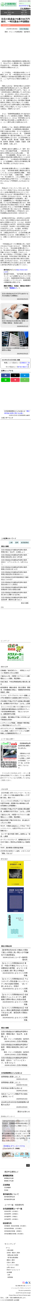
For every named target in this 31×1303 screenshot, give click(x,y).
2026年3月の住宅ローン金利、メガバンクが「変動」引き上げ (15, 852)
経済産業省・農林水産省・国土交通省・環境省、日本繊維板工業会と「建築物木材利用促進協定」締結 (15, 689)
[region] (15, 45)
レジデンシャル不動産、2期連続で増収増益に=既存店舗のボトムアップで (15, 724)
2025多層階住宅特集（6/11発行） (14, 1233)
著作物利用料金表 (9, 1196)
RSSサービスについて (13, 1270)
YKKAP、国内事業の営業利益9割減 (11, 847)
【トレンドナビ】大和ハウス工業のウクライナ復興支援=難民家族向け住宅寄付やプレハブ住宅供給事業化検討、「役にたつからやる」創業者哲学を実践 (15, 710)
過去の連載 (24, 603)
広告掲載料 (7, 1187)
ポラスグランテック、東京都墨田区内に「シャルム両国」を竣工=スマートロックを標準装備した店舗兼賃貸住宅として (15, 730)
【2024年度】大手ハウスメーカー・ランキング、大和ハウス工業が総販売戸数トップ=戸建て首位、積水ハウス (15, 795)
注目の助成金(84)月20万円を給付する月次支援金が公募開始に (15, 295)
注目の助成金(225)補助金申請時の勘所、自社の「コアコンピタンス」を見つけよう (14, 562)
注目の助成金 (24, 29)
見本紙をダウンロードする (14, 1146)
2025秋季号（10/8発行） (11, 1214)
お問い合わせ (24, 14)
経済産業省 (25, 542)
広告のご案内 (11, 1262)
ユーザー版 (19, 957)
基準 (16, 542)
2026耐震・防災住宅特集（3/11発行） (15, 1226)
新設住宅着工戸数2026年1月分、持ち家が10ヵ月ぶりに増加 (15, 821)
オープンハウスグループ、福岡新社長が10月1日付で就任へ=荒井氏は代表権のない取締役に (15, 842)
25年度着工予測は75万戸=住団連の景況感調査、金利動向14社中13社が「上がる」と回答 (15, 702)
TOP (28, 1165)
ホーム (9, 10)
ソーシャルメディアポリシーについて (21, 1288)
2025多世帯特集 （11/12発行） (13, 1228)
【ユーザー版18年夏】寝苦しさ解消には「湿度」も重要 (15, 835)
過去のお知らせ (23, 1111)
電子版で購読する (23, 367)
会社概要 (9, 14)
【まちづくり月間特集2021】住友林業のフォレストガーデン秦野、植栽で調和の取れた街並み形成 (14, 997)
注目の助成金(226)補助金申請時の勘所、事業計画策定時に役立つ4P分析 (14, 1047)
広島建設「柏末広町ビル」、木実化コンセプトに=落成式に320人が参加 (15, 671)
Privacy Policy (12, 1295)
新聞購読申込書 (8, 1178)
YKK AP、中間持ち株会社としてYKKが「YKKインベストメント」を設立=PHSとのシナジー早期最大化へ (15, 828)
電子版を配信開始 (13, 1257)
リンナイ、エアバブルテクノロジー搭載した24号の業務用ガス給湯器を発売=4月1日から (15, 696)
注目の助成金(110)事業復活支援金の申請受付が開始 (15, 341)
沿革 (9, 1274)
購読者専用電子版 (25, 5)
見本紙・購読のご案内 (9, 12)
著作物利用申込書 (9, 1199)
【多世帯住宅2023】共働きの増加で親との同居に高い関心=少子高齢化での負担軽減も (15, 952)
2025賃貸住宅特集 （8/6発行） (13, 1231)
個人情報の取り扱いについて (23, 1285)
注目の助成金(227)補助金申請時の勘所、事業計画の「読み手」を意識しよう (14, 1034)
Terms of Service (23, 1295)
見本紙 (6, 1190)
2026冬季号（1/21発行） (11, 1211)
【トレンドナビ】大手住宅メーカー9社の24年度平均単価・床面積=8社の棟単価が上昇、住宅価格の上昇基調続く (15, 803)
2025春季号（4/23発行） (11, 1219)
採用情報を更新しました (11, 1077)
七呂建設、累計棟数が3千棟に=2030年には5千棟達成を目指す (15, 718)
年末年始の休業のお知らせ (11, 1088)
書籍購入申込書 (8, 1181)
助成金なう (13, 288)
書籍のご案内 (24, 12)
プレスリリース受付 (13, 1265)
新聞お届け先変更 (13, 1255)
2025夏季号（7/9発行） (11, 1216)
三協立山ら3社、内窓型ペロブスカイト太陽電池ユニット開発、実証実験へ (15, 677)
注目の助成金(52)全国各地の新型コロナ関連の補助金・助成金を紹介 (15, 314)
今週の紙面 (24, 10)
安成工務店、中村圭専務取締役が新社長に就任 (15, 682)
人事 (11, 542)
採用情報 (10, 1277)
